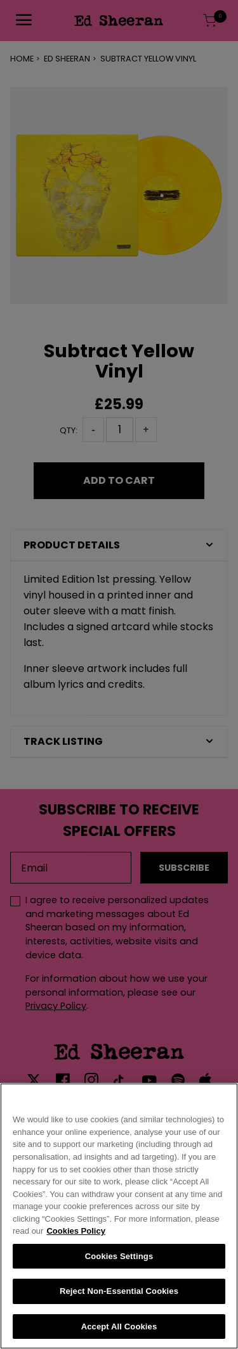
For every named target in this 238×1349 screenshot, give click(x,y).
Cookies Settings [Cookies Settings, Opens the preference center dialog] (119, 1259)
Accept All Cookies (119, 1329)
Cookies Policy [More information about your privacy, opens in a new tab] (75, 1234)
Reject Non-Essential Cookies (119, 1294)
